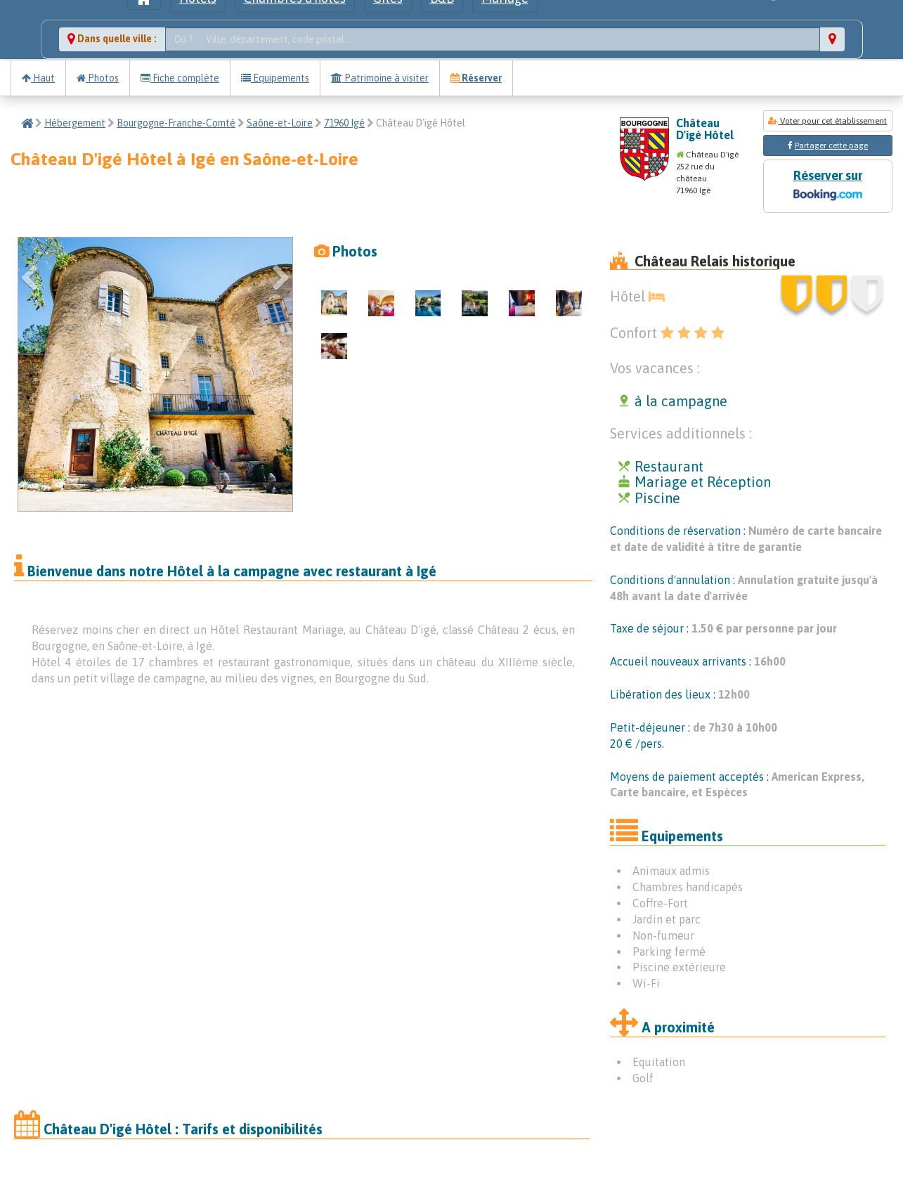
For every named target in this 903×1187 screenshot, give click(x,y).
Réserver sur (828, 186)
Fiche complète (180, 78)
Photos (98, 78)
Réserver (476, 78)
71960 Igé (344, 123)
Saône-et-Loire (280, 123)
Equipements (275, 78)
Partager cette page (831, 145)
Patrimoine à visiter (380, 78)
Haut (38, 78)
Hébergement (74, 123)
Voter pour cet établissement (827, 121)
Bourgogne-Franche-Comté (176, 123)
